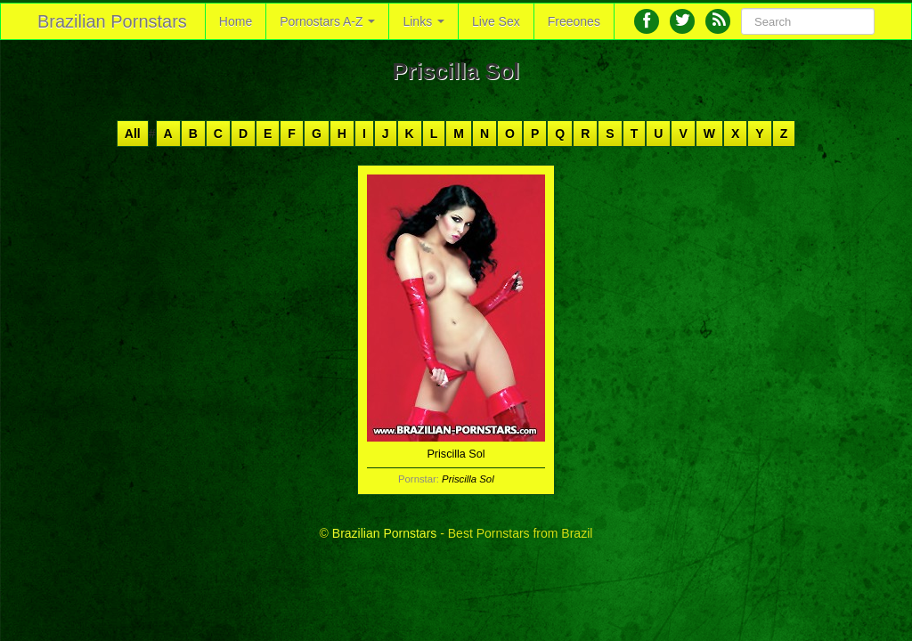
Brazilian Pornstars (112, 21)
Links (423, 21)
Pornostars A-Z (327, 21)
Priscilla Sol (468, 479)
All (133, 133)
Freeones (574, 21)
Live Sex (496, 21)
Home (235, 21)
